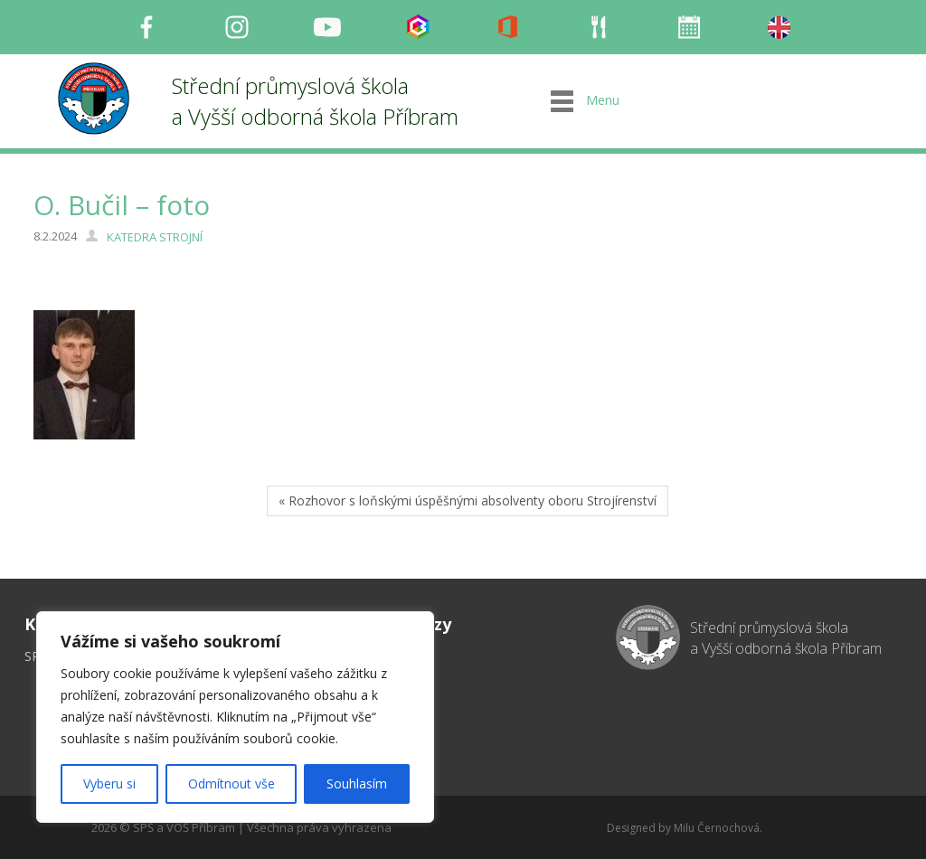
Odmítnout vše (231, 783)
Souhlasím (356, 783)
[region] (235, 717)
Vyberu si (109, 783)
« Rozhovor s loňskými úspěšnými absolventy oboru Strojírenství (468, 500)
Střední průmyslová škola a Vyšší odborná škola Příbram (315, 101)
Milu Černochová (717, 827)
